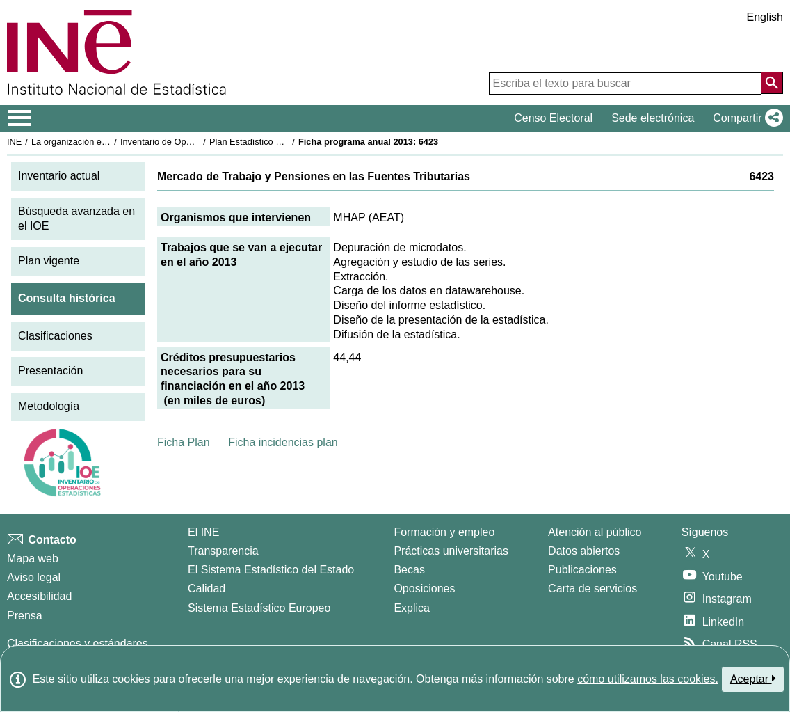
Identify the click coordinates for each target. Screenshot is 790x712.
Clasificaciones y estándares (77, 643)
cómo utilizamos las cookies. (647, 679)
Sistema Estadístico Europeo (259, 608)
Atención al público (594, 532)
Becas (409, 570)
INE (14, 141)
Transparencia (223, 551)
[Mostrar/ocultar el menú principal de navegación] (20, 118)
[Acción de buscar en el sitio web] (772, 83)
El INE (203, 532)
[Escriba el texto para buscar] (625, 83)
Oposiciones (424, 588)
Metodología (48, 406)
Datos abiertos (584, 551)
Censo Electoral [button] (553, 118)
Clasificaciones (55, 336)
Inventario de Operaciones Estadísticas (197, 141)
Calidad (206, 588)
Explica (412, 608)
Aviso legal (34, 577)
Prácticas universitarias (451, 551)
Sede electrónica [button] (652, 118)
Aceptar (752, 678)
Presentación (50, 371)
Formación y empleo (444, 532)
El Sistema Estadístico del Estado (271, 570)
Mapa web (32, 558)
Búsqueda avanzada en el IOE (76, 218)
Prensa (24, 616)
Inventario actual (58, 176)
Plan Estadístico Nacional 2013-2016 (282, 141)
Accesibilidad (39, 596)
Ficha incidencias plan (282, 442)
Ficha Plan (183, 442)
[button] (745, 118)
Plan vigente (48, 261)
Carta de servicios (592, 588)
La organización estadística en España (107, 141)
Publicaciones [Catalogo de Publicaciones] (582, 570)
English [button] (765, 17)
